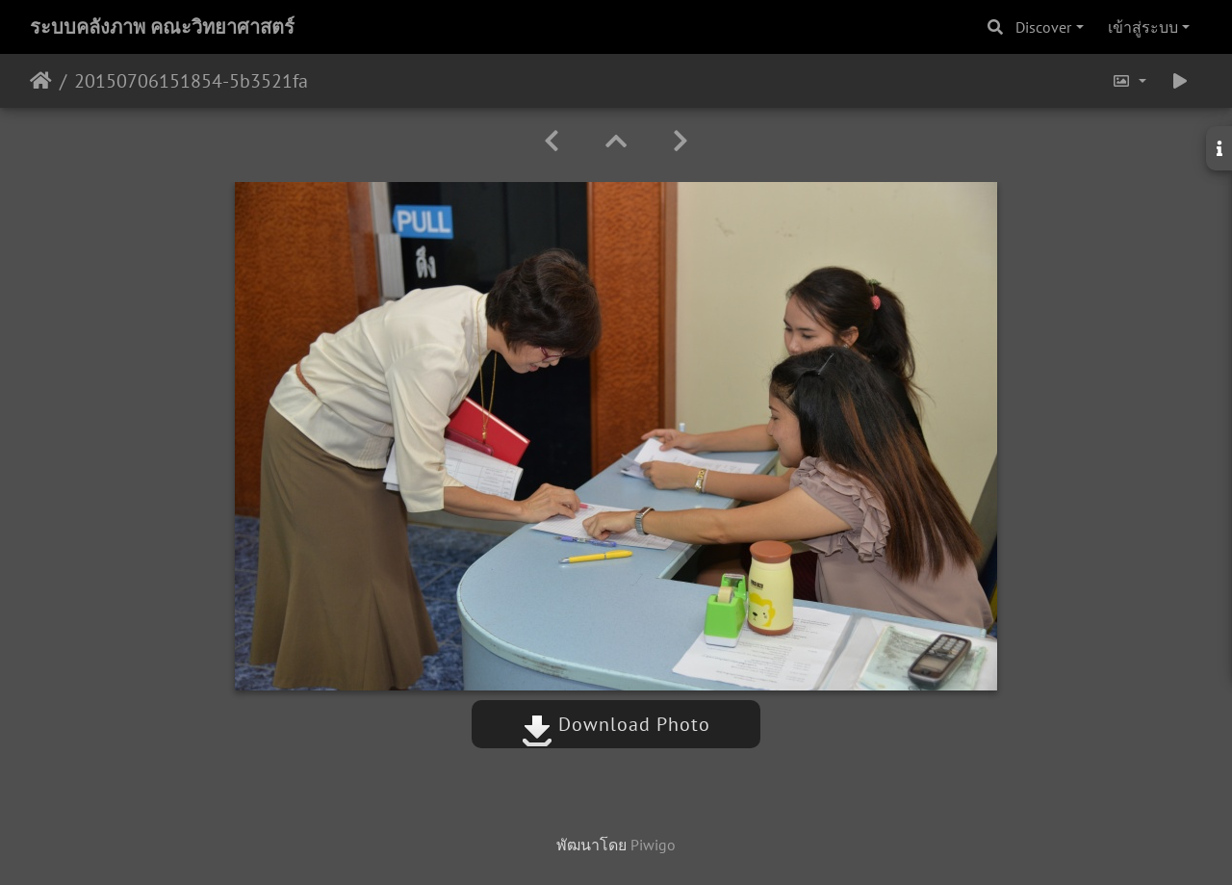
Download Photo (616, 724)
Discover (1043, 27)
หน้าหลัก (41, 80)
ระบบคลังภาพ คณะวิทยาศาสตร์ (162, 26)
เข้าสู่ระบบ (1143, 27)
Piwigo (653, 844)
